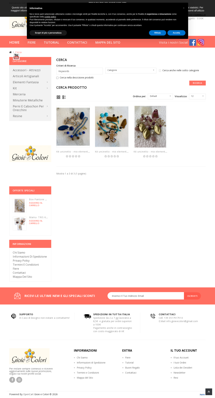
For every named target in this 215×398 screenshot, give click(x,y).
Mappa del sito (22, 277)
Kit (15, 88)
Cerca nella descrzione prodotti (75, 77)
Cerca (18, 52)
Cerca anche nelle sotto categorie (179, 70)
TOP (208, 391)
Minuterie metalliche (28, 100)
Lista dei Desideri (183, 367)
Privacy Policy (21, 260)
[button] (183, 8)
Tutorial (51, 42)
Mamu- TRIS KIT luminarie (44, 217)
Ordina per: (139, 96)
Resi (176, 377)
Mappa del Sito (107, 42)
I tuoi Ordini (180, 362)
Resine (17, 116)
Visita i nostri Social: (173, 42)
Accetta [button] (176, 33)
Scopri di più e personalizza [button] (48, 33)
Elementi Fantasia (26, 82)
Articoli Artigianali (26, 76)
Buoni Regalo (132, 367)
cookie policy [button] (50, 17)
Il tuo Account (181, 357)
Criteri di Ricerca (66, 65)
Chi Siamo (19, 252)
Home (14, 42)
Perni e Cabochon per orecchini (28, 108)
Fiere (32, 42)
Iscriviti (192, 295)
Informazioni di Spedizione (30, 256)
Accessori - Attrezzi (26, 70)
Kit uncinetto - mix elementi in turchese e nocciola (85, 151)
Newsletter (179, 372)
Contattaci (77, 42)
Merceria (19, 94)
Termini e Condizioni (26, 264)
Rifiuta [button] (157, 33)
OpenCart (28, 394)
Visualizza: (181, 96)
